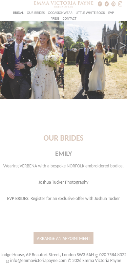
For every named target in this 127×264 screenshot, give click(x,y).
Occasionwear (60, 13)
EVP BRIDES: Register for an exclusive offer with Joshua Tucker (63, 198)
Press (54, 18)
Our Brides (36, 13)
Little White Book (90, 13)
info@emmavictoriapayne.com (38, 260)
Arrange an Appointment (63, 238)
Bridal (18, 13)
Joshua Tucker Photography (63, 182)
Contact (70, 18)
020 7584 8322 (112, 255)
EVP (111, 13)
